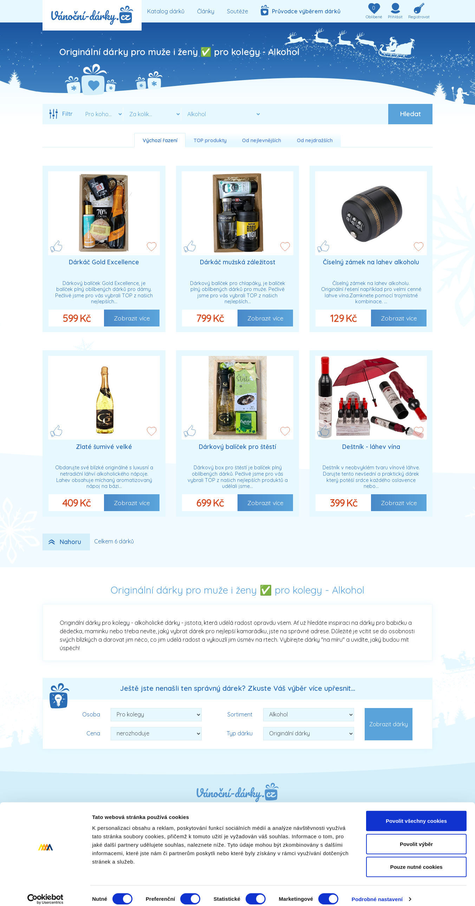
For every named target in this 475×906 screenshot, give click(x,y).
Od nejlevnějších (261, 140)
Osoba (91, 714)
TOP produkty (210, 140)
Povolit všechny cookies (416, 814)
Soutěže (237, 11)
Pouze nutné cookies (416, 860)
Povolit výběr (416, 837)
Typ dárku (240, 733)
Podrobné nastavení (377, 892)
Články (205, 11)
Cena (93, 733)
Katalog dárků (165, 11)
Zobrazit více (132, 318)
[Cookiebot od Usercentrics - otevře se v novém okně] (45, 892)
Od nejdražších (315, 140)
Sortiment (240, 714)
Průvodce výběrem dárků (300, 10)
